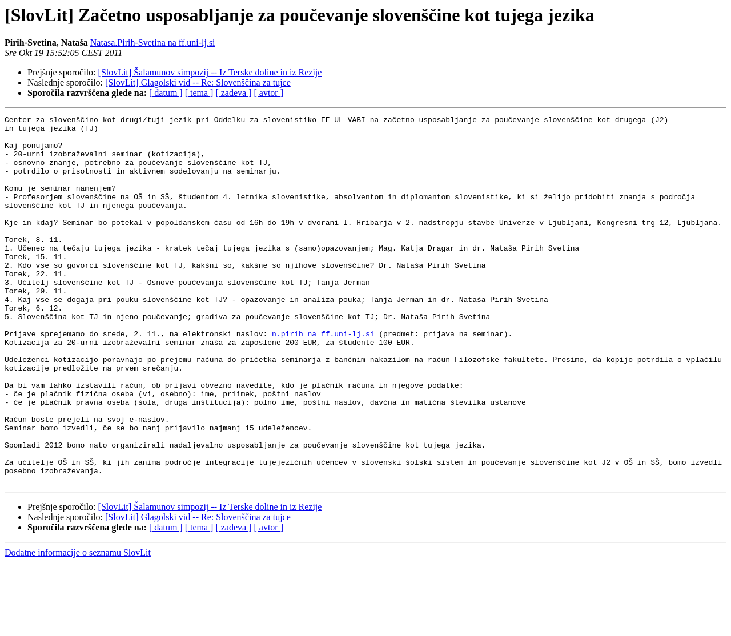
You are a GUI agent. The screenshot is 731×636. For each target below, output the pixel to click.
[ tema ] (199, 93)
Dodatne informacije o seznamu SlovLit (78, 626)
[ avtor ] (268, 93)
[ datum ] (166, 93)
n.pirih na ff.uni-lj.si (323, 378)
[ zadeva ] (233, 93)
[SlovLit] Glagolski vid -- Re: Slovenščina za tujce (198, 82)
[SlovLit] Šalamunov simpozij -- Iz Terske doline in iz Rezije (210, 72)
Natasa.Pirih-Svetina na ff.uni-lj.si (152, 42)
